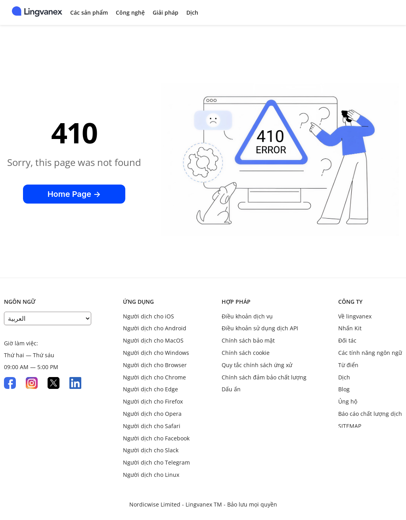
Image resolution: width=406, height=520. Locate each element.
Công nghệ (130, 12)
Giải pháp (165, 12)
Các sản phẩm (89, 12)
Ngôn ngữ (20, 301)
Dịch (192, 12)
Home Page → (74, 194)
